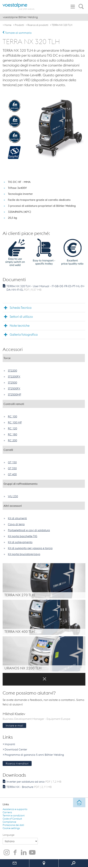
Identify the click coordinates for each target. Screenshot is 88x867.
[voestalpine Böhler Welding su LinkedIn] (24, 853)
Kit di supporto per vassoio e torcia (30, 548)
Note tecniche (20, 326)
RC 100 (12, 416)
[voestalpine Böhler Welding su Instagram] (6, 853)
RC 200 (12, 440)
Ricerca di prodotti (37, 25)
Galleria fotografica (24, 334)
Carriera (7, 812)
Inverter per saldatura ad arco (33, 781)
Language (8, 834)
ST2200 (12, 370)
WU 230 (13, 496)
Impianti (10, 744)
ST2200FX (14, 376)
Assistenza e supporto (15, 809)
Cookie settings (11, 828)
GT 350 (12, 468)
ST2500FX (14, 388)
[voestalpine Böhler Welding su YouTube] (32, 853)
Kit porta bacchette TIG (22, 536)
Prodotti (19, 25)
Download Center (16, 749)
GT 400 (12, 474)
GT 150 (12, 462)
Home (7, 25)
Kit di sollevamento (20, 542)
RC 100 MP (15, 422)
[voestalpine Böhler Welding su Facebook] (15, 853)
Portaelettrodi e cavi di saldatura (29, 530)
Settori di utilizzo (21, 317)
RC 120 (12, 428)
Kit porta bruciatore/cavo (24, 554)
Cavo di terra (16, 524)
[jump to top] (79, 802)
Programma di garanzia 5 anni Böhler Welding (34, 754)
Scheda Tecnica (20, 308)
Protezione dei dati (13, 825)
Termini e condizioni (14, 815)
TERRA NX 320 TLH (62, 25)
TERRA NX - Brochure (29, 787)
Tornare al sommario (17, 32)
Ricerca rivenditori (17, 763)
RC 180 (12, 434)
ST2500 (12, 382)
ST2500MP (14, 394)
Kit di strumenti (17, 518)
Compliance (9, 821)
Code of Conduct (12, 818)
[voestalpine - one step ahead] (18, 6)
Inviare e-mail (14, 725)
